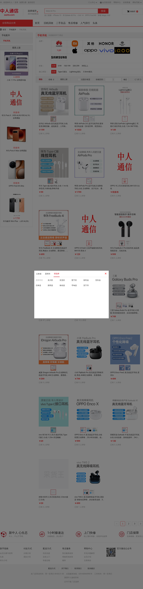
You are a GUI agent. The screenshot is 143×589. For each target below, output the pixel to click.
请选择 (56, 274)
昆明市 (47, 274)
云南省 (38, 274)
